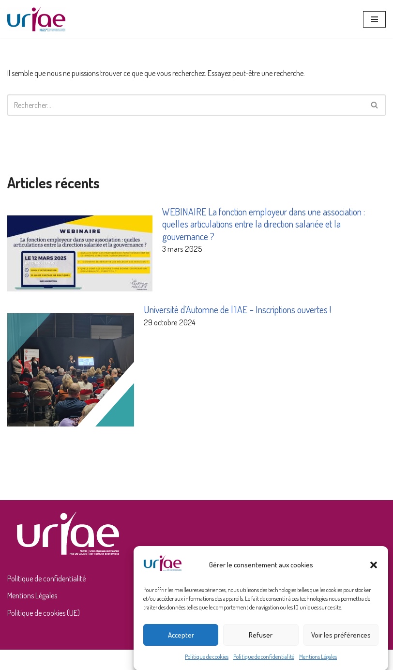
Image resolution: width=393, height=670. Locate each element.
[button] (373, 570)
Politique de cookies (206, 662)
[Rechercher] (185, 105)
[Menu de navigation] (374, 19)
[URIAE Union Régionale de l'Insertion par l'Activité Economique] (36, 19)
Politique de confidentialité (263, 662)
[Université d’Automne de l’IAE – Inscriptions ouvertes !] (70, 371)
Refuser (260, 639)
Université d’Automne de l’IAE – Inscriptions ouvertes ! (237, 309)
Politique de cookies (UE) (43, 613)
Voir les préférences (341, 639)
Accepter (181, 639)
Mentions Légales (318, 662)
